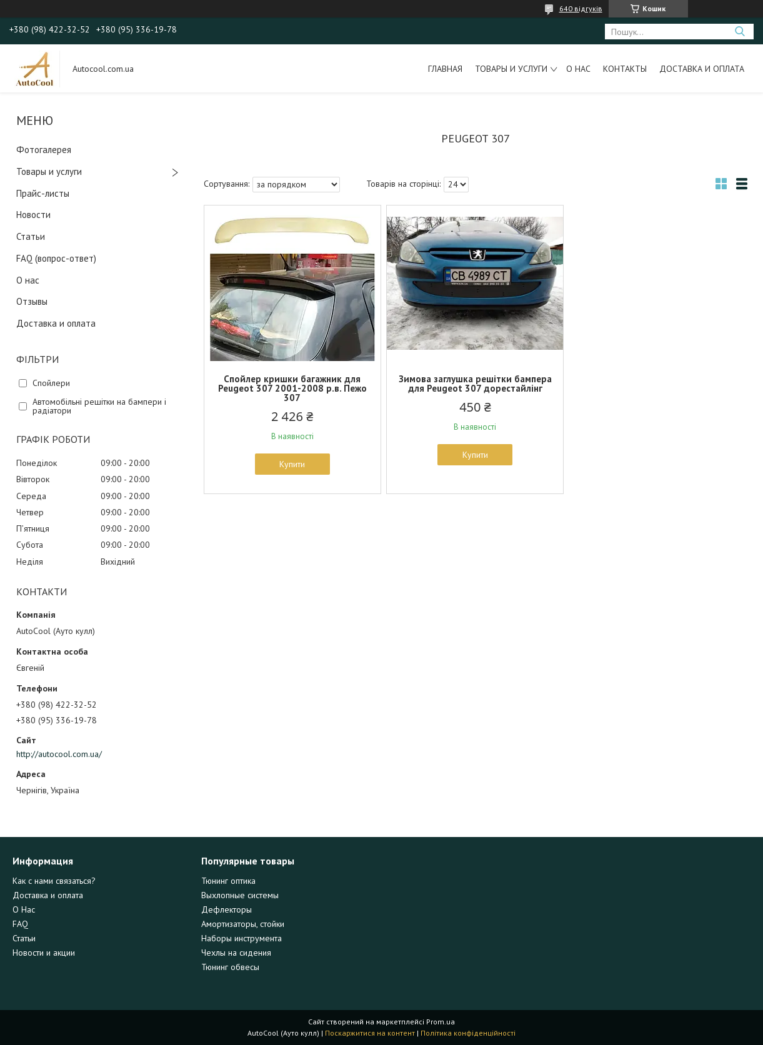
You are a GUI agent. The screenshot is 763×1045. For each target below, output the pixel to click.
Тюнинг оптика (228, 880)
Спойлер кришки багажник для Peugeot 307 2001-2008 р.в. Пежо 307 (292, 388)
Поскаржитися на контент (370, 1033)
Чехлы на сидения (236, 952)
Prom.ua (440, 1021)
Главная (445, 68)
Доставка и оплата (701, 68)
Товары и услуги (511, 68)
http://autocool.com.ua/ (59, 754)
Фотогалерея (43, 150)
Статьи (30, 236)
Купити (292, 464)
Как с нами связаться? (54, 880)
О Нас (23, 909)
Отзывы (31, 301)
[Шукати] (740, 31)
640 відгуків (580, 8)
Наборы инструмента (241, 938)
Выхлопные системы (240, 895)
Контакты (625, 68)
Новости (33, 214)
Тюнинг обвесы (230, 967)
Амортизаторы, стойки (242, 923)
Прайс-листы (42, 193)
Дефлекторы (226, 909)
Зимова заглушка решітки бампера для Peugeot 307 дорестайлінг (475, 383)
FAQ (20, 923)
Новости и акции (43, 952)
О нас (578, 68)
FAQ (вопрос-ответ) (56, 258)
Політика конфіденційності (468, 1033)
